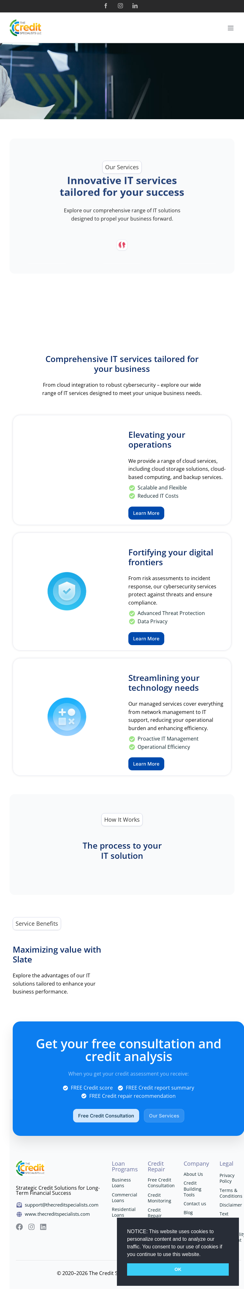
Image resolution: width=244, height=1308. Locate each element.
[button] (203, 1255)
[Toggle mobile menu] (231, 28)
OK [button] (177, 1269)
